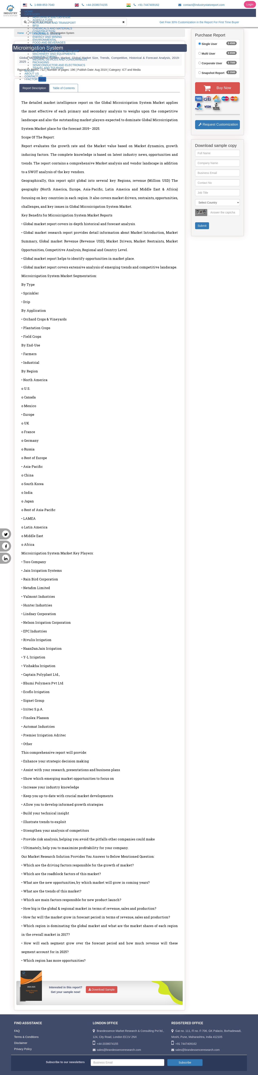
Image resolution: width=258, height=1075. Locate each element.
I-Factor (35, 79)
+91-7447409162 (145, 4)
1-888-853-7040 (41, 4)
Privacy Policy (23, 1049)
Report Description (34, 88)
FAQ (17, 1030)
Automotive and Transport (54, 22)
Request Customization (218, 124)
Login (250, 4)
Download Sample (101, 989)
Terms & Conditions (26, 1037)
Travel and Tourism (47, 68)
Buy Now (217, 88)
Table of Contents (64, 88)
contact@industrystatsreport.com (201, 4)
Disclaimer (20, 1043)
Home (20, 33)
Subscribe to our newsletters (65, 1062)
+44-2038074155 (94, 4)
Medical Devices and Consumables (59, 59)
